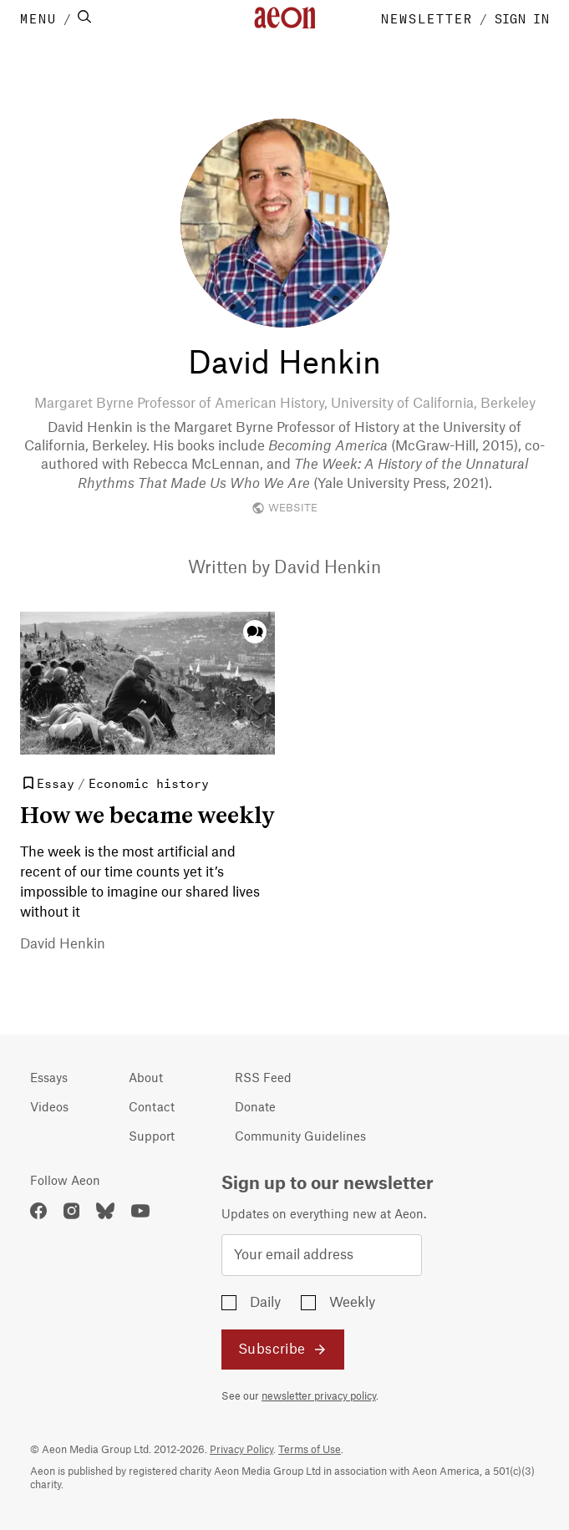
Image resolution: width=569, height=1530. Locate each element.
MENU (38, 17)
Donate (255, 1108)
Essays (49, 1079)
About (146, 1079)
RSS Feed (263, 1079)
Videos (49, 1108)
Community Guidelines (300, 1137)
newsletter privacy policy (319, 1396)
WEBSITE (284, 508)
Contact (152, 1108)
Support (152, 1137)
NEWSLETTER (427, 17)
